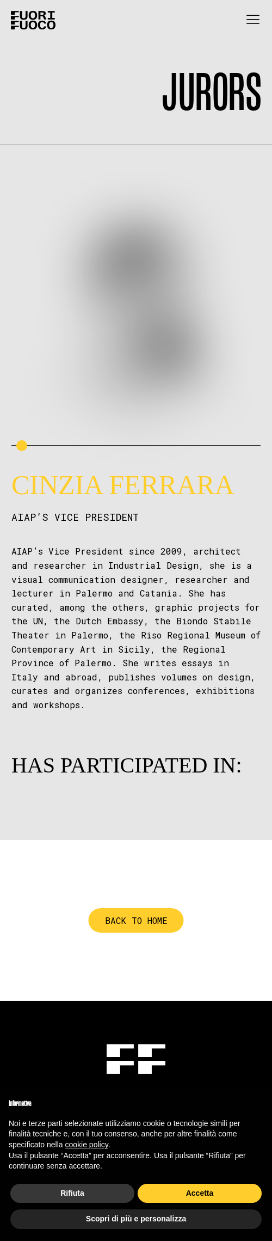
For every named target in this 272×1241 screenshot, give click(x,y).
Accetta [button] (200, 1193)
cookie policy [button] (86, 1144)
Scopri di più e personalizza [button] (136, 1218)
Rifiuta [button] (72, 1193)
